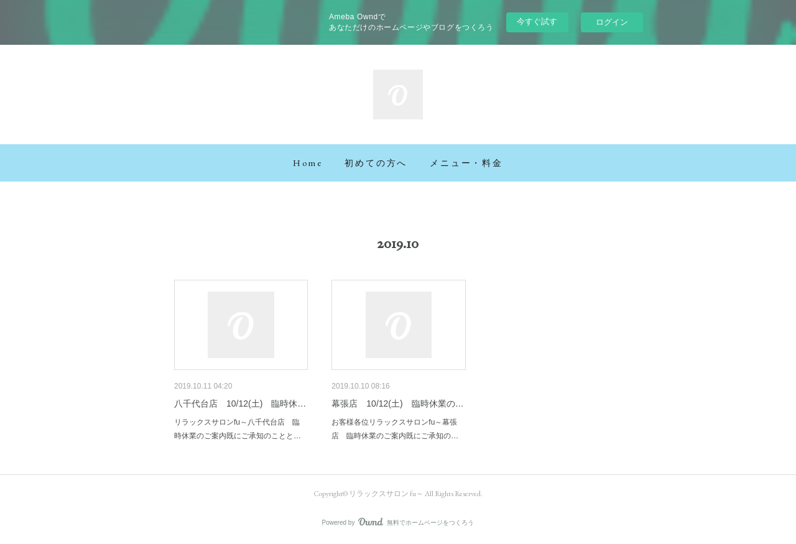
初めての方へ (376, 162)
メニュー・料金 (466, 162)
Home (307, 162)
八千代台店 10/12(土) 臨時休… (240, 403)
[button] (307, 163)
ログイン (612, 22)
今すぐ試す (537, 21)
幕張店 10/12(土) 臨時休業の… (397, 403)
